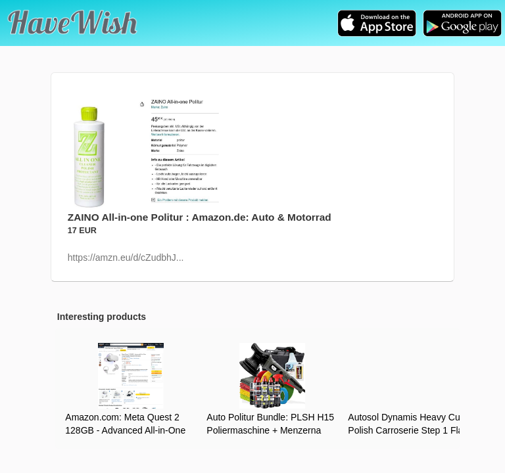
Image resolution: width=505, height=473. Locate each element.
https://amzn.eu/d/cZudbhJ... (126, 257)
